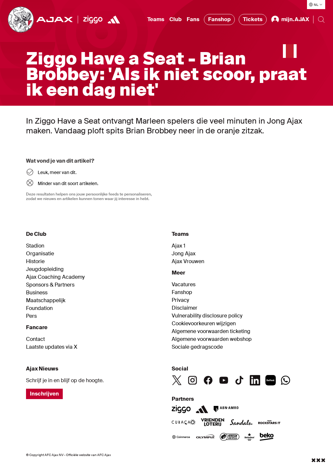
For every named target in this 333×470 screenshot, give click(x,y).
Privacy (180, 300)
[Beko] (267, 437)
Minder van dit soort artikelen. (68, 183)
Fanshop (219, 19)
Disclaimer (184, 308)
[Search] (321, 19)
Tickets (252, 19)
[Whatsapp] (285, 380)
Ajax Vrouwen (188, 261)
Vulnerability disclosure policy (207, 316)
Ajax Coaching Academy (55, 277)
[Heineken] (250, 437)
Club (175, 19)
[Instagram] (192, 380)
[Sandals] (241, 422)
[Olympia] (205, 437)
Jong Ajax (183, 253)
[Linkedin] (255, 380)
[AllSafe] (229, 437)
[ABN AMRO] (225, 409)
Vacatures (183, 284)
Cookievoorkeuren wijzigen (204, 324)
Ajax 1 (178, 246)
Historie (35, 261)
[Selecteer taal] (316, 4)
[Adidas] (202, 409)
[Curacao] (183, 423)
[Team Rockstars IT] (269, 422)
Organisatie (40, 253)
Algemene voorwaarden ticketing (211, 331)
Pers (31, 316)
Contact (35, 339)
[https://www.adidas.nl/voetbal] (114, 19)
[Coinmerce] (181, 437)
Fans (193, 19)
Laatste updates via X (51, 347)
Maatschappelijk (45, 300)
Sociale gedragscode (197, 347)
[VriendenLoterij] (212, 422)
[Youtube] (224, 380)
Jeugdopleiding (45, 269)
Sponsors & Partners (50, 285)
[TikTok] (239, 380)
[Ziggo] (92, 19)
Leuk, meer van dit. (57, 172)
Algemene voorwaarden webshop (212, 339)
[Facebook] (208, 380)
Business (36, 292)
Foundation (39, 308)
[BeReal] (270, 380)
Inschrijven (44, 393)
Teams (155, 19)
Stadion (35, 246)
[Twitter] (177, 380)
